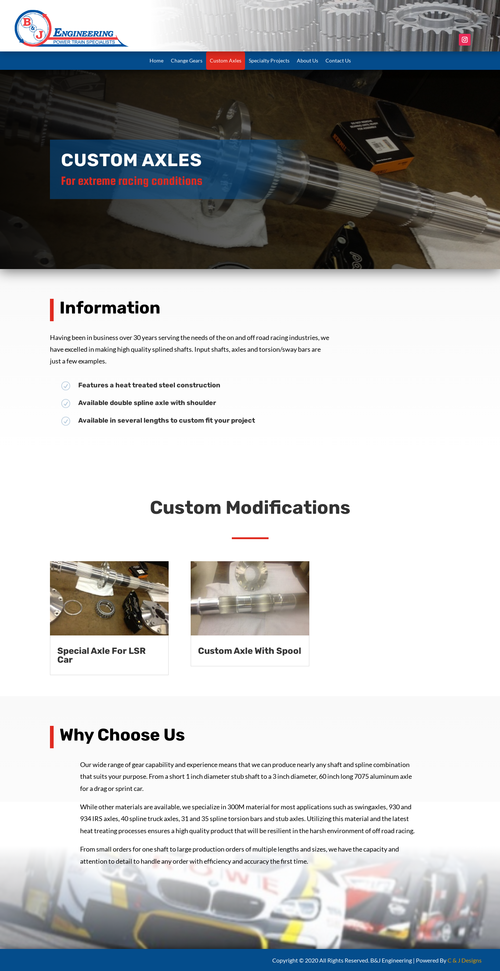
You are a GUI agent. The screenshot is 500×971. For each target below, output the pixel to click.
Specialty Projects (269, 60)
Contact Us (338, 60)
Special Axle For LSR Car (101, 655)
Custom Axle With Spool (249, 651)
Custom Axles (225, 60)
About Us (307, 60)
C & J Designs (464, 960)
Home (156, 60)
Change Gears (186, 60)
